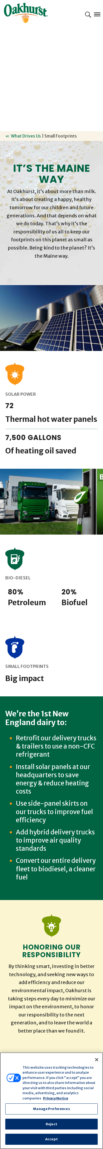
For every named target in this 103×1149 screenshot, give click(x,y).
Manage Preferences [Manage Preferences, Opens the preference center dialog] (51, 1109)
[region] (51, 1100)
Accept (51, 1139)
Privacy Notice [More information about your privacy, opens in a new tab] (55, 1098)
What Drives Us (26, 136)
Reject (51, 1124)
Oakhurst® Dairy (26, 13)
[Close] (96, 1059)
